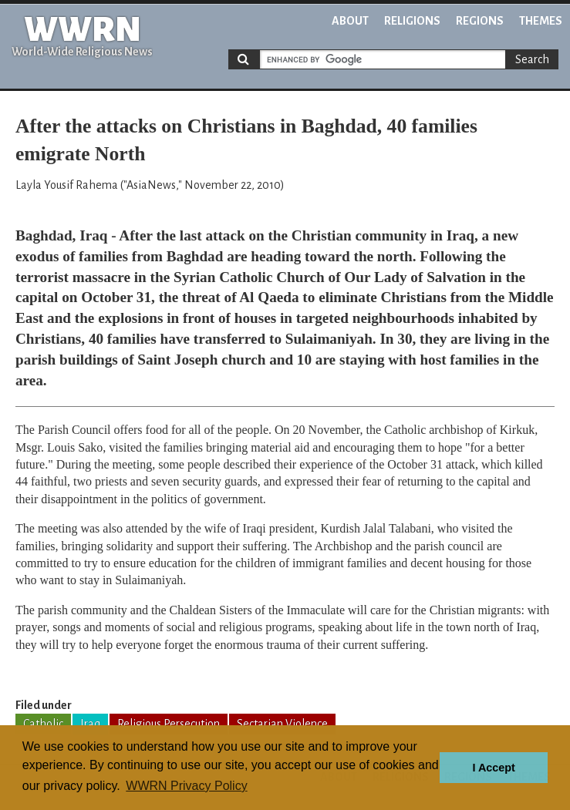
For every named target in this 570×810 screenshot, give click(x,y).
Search (532, 59)
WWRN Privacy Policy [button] (186, 785)
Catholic (43, 724)
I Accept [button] (493, 767)
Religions (412, 21)
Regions (480, 21)
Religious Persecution (168, 724)
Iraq (90, 724)
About (350, 21)
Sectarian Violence (282, 724)
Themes (540, 21)
